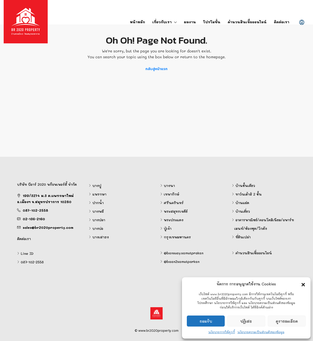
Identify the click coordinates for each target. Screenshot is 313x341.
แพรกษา (99, 194)
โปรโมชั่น (211, 22)
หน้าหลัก (137, 22)
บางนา (169, 185)
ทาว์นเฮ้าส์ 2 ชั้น (248, 194)
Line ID (27, 253)
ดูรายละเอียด (287, 321)
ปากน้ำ (98, 202)
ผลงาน (190, 22)
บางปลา (98, 220)
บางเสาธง (100, 237)
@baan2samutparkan (182, 261)
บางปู (96, 185)
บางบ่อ (97, 228)
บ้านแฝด (242, 202)
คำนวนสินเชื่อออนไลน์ (247, 22)
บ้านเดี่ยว (242, 211)
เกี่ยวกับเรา (162, 22)
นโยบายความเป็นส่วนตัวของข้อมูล (260, 332)
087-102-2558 (35, 210)
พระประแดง (173, 220)
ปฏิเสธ (246, 321)
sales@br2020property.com (48, 227)
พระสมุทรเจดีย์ (176, 211)
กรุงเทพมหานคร (177, 237)
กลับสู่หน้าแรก (156, 69)
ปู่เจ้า (167, 228)
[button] (303, 283)
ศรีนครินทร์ (174, 202)
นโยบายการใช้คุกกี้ (221, 332)
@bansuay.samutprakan (183, 253)
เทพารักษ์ (171, 194)
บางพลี (98, 211)
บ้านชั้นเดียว (245, 185)
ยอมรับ (206, 321)
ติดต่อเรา (281, 22)
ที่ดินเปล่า (243, 237)
